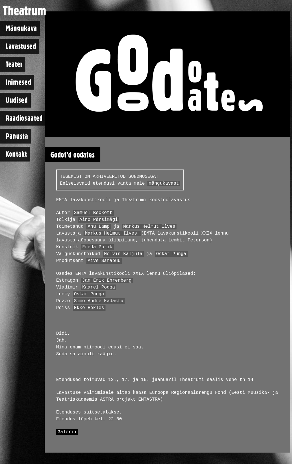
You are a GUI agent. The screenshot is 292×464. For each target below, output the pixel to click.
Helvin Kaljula (123, 254)
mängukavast (164, 183)
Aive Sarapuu (104, 260)
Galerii (67, 432)
